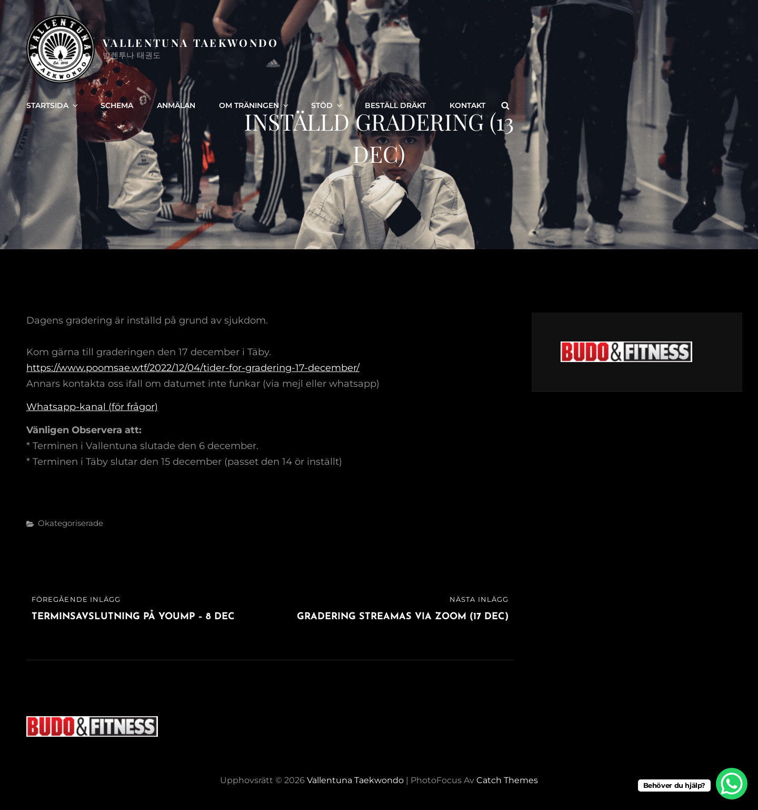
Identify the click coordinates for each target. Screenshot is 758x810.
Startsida (52, 105)
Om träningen (254, 105)
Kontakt (467, 105)
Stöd (327, 105)
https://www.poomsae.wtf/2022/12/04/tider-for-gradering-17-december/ (193, 368)
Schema (117, 105)
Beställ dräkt (395, 105)
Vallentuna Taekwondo (191, 42)
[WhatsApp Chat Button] (731, 783)
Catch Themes (507, 780)
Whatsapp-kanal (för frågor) (92, 407)
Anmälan (176, 105)
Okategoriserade (70, 523)
